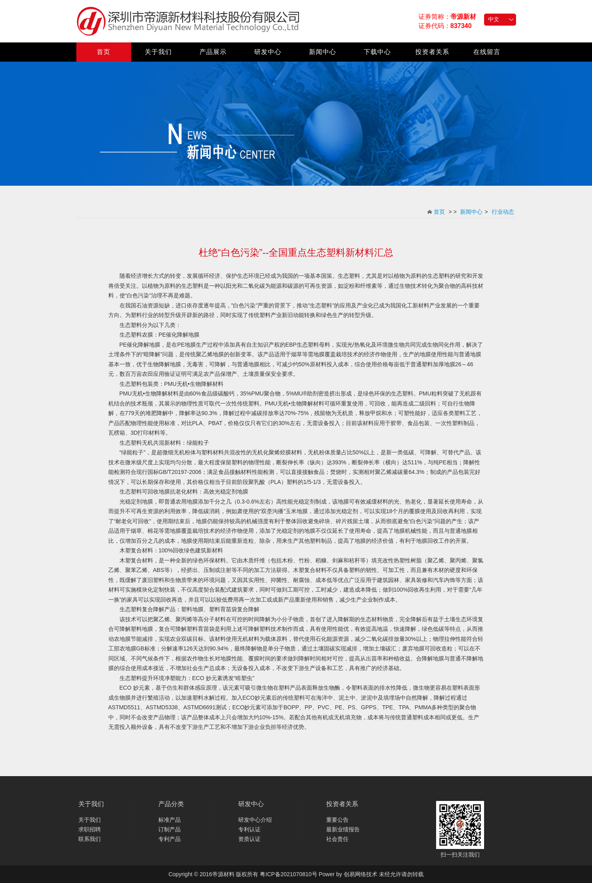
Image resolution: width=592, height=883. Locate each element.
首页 (103, 51)
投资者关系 (432, 51)
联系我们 (89, 839)
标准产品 (169, 820)
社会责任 (337, 839)
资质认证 (249, 839)
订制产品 (169, 829)
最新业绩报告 (343, 829)
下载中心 (377, 51)
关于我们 (158, 51)
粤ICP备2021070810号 (288, 874)
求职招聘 (89, 829)
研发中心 (267, 51)
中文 (493, 19)
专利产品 (169, 839)
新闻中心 (322, 51)
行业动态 (503, 212)
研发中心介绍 (255, 820)
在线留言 (486, 51)
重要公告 (337, 820)
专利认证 (249, 829)
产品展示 (213, 51)
